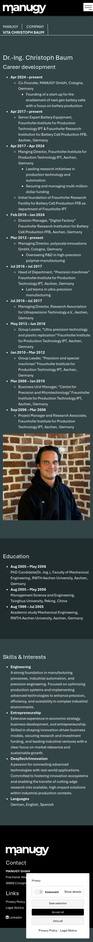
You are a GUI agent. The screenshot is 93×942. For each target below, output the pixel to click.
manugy (10, 26)
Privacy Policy (15, 901)
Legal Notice (15, 907)
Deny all (58, 921)
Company (35, 26)
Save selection (58, 903)
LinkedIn (14, 917)
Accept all (58, 912)
